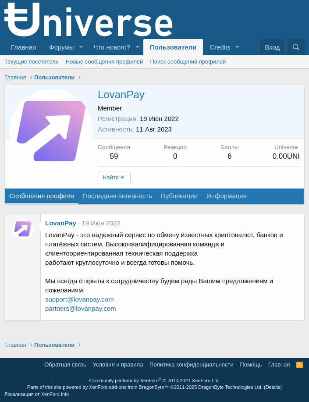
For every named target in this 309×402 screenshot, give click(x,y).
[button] (81, 47)
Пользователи (173, 47)
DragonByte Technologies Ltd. (230, 387)
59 (114, 156)
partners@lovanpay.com (80, 308)
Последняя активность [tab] (117, 195)
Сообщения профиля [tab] (41, 195)
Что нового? (111, 47)
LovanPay (60, 223)
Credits (220, 47)
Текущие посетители (31, 61)
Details (273, 387)
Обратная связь (65, 364)
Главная (23, 47)
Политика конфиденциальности (191, 364)
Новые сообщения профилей (104, 61)
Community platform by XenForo (154, 380)
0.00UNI (286, 156)
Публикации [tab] (179, 195)
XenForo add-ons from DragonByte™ (129, 387)
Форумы (61, 47)
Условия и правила (118, 364)
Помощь (251, 364)
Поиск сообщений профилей (188, 61)
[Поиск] (296, 47)
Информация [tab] (226, 195)
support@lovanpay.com (79, 299)
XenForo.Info (55, 394)
